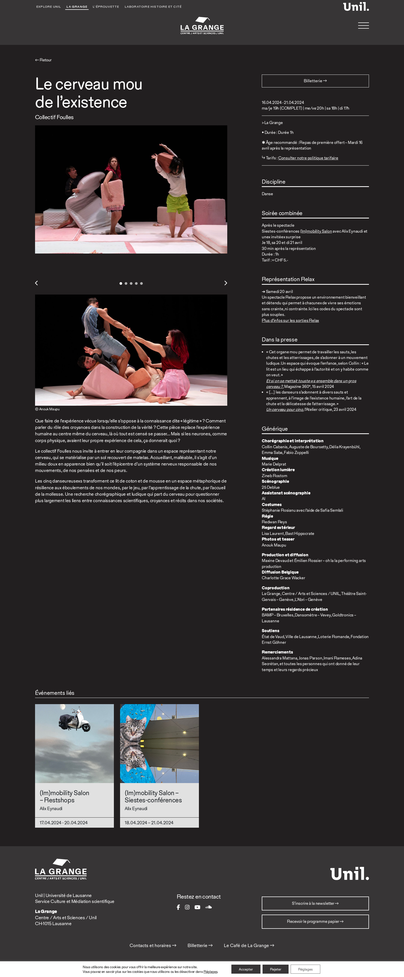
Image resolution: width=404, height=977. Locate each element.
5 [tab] (141, 283)
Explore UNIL (48, 6)
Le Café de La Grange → (249, 945)
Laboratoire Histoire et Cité (154, 6)
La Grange (77, 6)
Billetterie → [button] (315, 80)
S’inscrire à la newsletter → (315, 903)
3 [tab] (131, 283)
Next (225, 283)
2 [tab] (126, 283)
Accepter (245, 969)
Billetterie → (200, 945)
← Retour (44, 60)
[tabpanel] (131, 189)
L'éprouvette (106, 6)
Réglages (209, 971)
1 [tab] (120, 283)
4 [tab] (136, 283)
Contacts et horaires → (153, 945)
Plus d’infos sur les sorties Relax (290, 320)
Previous (36, 283)
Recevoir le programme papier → (315, 922)
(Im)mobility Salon (316, 231)
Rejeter (275, 969)
